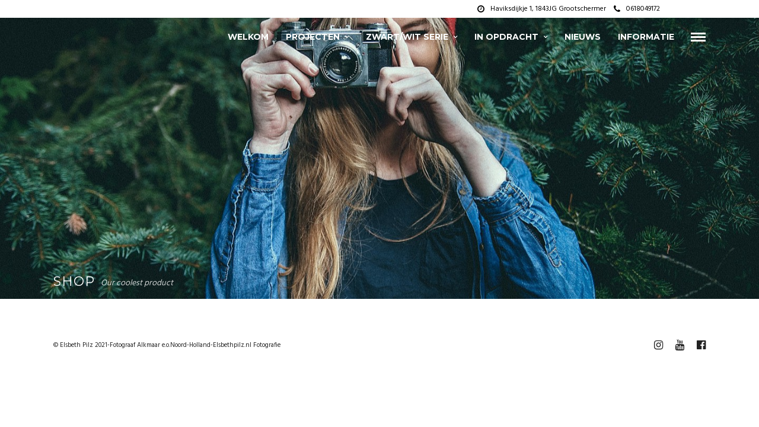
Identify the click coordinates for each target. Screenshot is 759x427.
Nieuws (583, 36)
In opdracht (506, 36)
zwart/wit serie (407, 36)
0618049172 (637, 9)
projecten (313, 36)
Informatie (646, 36)
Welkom (248, 36)
